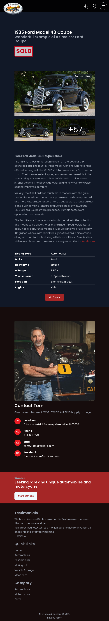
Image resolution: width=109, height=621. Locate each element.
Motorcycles (22, 594)
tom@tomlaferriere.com (39, 446)
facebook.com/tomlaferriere (42, 456)
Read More (88, 241)
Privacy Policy (54, 617)
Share (56, 297)
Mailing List (20, 565)
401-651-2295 (32, 435)
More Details (26, 496)
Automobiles (22, 555)
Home (18, 550)
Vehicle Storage (24, 570)
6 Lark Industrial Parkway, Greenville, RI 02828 (51, 424)
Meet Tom (20, 575)
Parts (17, 599)
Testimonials (22, 560)
